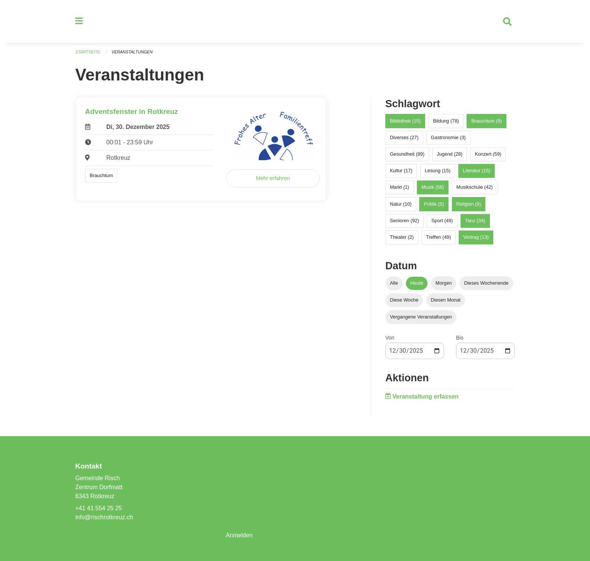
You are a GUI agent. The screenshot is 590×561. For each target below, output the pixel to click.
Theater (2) (402, 238)
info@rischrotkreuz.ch (104, 517)
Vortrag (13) (476, 238)
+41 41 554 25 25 (98, 508)
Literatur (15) (476, 171)
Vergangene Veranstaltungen (421, 317)
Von (389, 338)
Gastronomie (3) (448, 138)
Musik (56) (432, 188)
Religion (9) (468, 205)
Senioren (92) (404, 221)
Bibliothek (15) (405, 121)
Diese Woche (404, 300)
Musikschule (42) (474, 188)
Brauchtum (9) (486, 121)
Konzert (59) (488, 155)
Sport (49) (442, 221)
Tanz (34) (475, 221)
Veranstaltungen (132, 52)
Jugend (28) (449, 155)
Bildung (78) (446, 121)
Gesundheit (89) (407, 155)
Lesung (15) (437, 171)
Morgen (443, 284)
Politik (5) (434, 205)
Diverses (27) (404, 138)
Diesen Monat (446, 300)
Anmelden (239, 535)
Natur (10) (401, 205)
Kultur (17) (401, 171)
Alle (394, 284)
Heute (416, 284)
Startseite (87, 52)
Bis (459, 338)
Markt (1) (399, 188)
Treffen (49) (438, 238)
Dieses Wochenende (486, 284)
